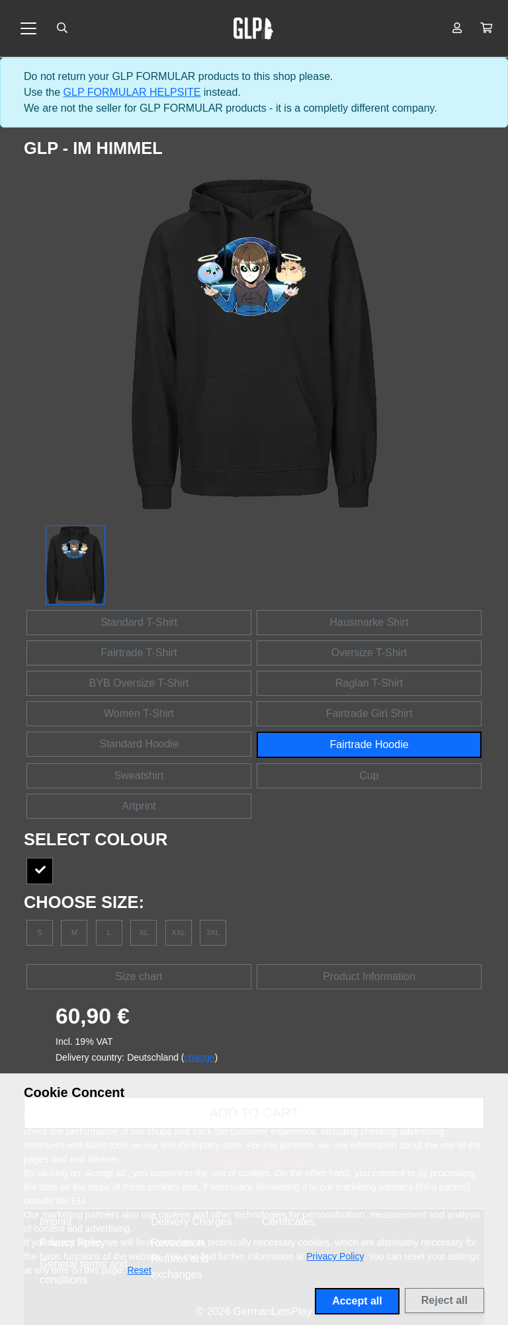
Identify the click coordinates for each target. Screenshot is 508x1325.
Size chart (138, 976)
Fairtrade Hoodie (368, 744)
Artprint (139, 806)
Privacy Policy (334, 1256)
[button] (486, 28)
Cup (368, 775)
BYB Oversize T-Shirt (139, 683)
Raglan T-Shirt (369, 683)
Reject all (444, 1300)
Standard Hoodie (139, 743)
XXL (178, 932)
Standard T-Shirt (139, 622)
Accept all (357, 1300)
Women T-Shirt (139, 713)
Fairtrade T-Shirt (139, 652)
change (200, 1057)
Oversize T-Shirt (369, 652)
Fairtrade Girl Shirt (369, 713)
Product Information (369, 976)
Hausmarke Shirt (368, 622)
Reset (139, 1270)
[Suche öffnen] (62, 28)
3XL (213, 932)
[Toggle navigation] (28, 28)
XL (144, 932)
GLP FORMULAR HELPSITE (132, 92)
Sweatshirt (139, 775)
